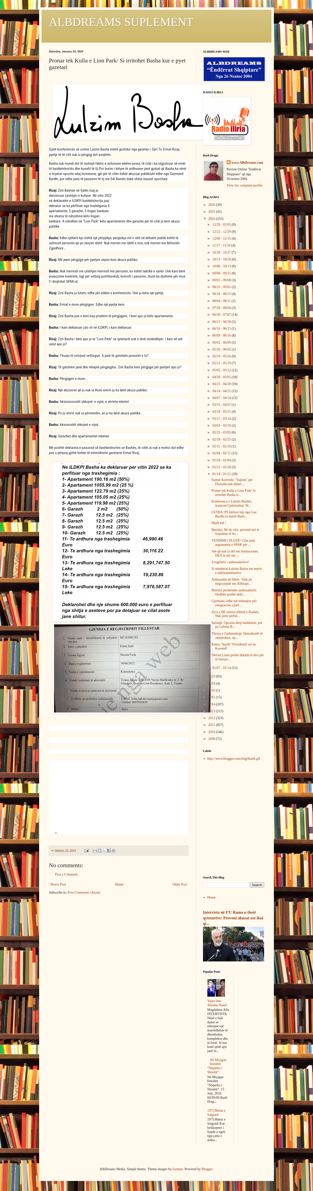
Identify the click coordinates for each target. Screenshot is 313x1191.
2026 (212, 205)
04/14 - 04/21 (222, 391)
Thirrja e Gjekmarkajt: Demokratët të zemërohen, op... (237, 636)
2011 (212, 725)
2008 (212, 739)
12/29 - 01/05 (222, 224)
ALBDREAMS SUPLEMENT (121, 21)
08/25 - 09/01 (222, 287)
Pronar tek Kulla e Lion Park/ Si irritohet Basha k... (234, 493)
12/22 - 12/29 (222, 232)
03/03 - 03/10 (222, 425)
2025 (212, 211)
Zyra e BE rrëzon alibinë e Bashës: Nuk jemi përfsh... (235, 614)
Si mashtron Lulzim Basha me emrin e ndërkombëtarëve (237, 571)
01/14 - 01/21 (222, 474)
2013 (212, 711)
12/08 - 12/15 (222, 238)
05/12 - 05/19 (222, 363)
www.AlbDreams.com (247, 162)
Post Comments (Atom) (84, 892)
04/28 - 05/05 (222, 377)
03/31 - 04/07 (222, 405)
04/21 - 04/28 (222, 384)
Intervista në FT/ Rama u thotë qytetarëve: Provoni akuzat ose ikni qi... (233, 918)
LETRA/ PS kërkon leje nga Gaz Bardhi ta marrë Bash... (234, 514)
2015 (212, 697)
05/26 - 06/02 (222, 349)
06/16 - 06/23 (222, 328)
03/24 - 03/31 (222, 411)
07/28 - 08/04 (222, 308)
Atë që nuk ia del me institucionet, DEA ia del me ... (235, 553)
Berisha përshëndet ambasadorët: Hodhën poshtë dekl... (234, 592)
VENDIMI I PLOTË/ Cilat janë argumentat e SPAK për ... (233, 543)
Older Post (180, 884)
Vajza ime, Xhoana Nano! (217, 1003)
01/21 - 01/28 (222, 467)
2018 (212, 683)
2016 (212, 690)
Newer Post (58, 884)
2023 (212, 676)
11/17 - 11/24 (221, 245)
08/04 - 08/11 (221, 301)
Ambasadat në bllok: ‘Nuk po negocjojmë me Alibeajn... (232, 581)
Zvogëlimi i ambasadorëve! (230, 562)
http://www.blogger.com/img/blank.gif (233, 758)
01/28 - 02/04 (222, 460)
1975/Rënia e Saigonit (216, 1113)
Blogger (207, 1169)
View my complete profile (245, 185)
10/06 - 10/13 (222, 266)
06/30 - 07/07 (222, 314)
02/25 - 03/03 (222, 432)
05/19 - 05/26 (222, 356)
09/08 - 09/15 (222, 273)
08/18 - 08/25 (222, 294)
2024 (212, 219)
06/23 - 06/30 (222, 322)
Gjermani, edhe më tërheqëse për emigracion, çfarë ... (234, 603)
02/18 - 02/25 (222, 439)
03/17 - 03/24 (222, 418)
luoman (178, 1169)
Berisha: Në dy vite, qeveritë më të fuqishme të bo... (235, 532)
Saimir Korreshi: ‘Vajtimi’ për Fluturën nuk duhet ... (232, 482)
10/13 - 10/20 (222, 259)
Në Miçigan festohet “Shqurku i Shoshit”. (216, 1066)
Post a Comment (66, 874)
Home (119, 884)
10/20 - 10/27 (222, 252)
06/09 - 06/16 (222, 335)
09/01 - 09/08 (222, 280)
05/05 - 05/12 (222, 370)
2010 (212, 732)
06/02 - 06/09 (222, 342)
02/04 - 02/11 (221, 453)
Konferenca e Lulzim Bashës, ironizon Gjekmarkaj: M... (232, 503)
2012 (212, 718)
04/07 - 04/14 (222, 398)
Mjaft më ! (219, 523)
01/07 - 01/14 (222, 668)
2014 (212, 704)
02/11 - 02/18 (221, 446)
